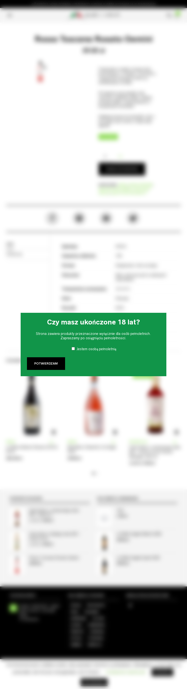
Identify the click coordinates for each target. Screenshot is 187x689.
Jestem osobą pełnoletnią (96, 349)
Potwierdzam (46, 364)
